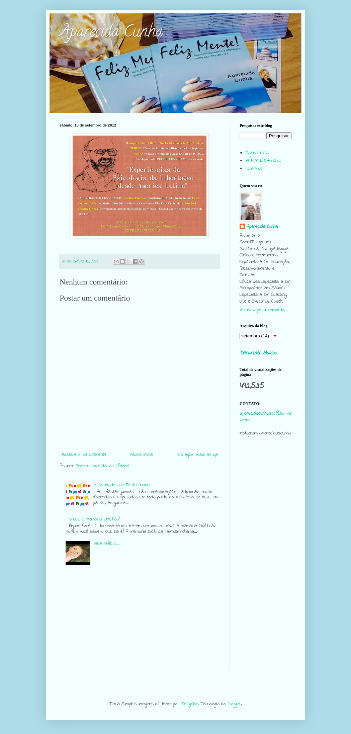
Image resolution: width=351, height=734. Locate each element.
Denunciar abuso (258, 353)
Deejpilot (189, 704)
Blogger (234, 704)
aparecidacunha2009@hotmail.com (265, 417)
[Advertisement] (265, 570)
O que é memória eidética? (94, 519)
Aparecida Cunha (111, 33)
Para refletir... (106, 543)
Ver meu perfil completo (262, 310)
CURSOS (254, 168)
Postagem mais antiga (197, 454)
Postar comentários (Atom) (102, 466)
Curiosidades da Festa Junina (121, 485)
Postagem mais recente (84, 454)
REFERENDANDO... (263, 160)
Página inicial (141, 454)
